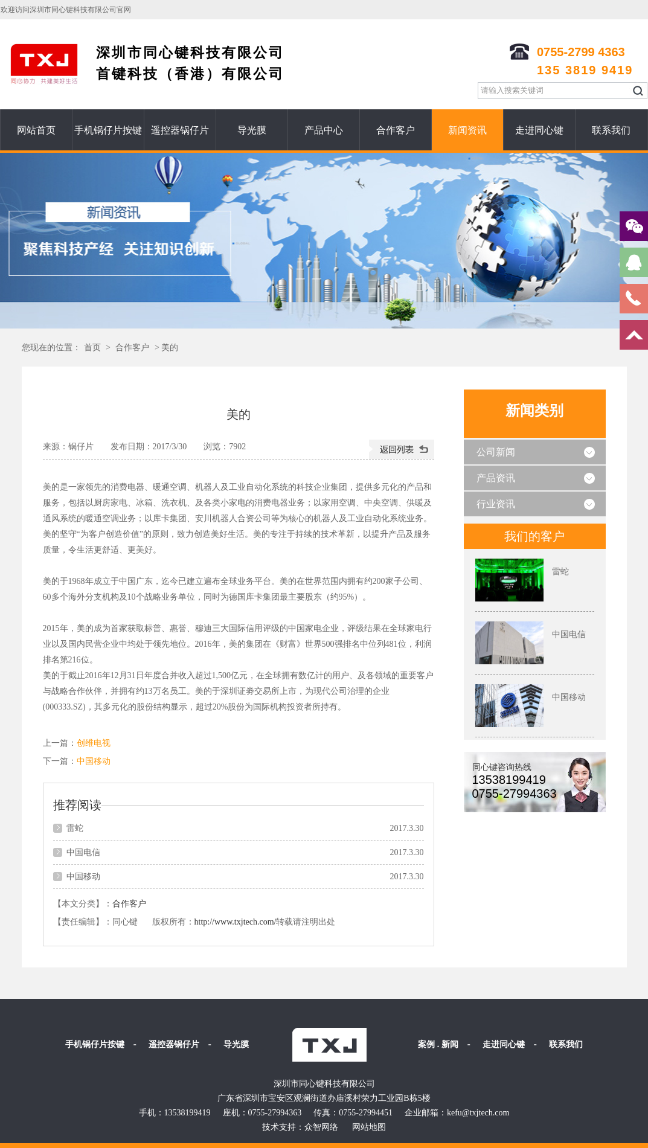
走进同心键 (539, 130)
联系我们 (611, 130)
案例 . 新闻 (438, 1044)
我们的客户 (534, 536)
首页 (92, 347)
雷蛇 (74, 828)
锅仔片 (81, 446)
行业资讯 (495, 504)
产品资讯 (495, 478)
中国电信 (83, 852)
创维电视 (94, 743)
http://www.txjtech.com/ (235, 921)
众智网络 (321, 1127)
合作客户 (395, 130)
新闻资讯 (467, 130)
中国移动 (94, 761)
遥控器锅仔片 (180, 130)
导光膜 (251, 130)
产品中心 (323, 130)
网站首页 (36, 130)
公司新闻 (495, 452)
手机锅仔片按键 (108, 130)
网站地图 (369, 1127)
